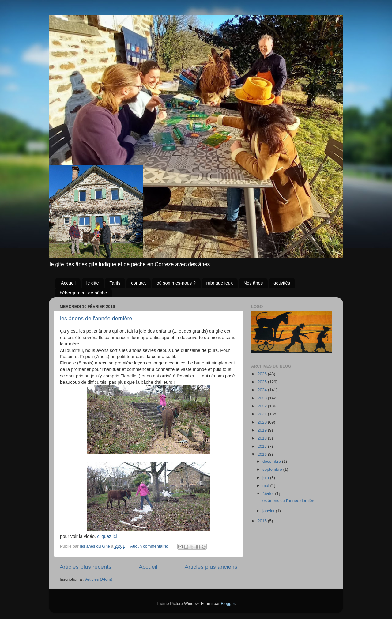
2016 (263, 454)
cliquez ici (106, 536)
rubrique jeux (219, 282)
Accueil (68, 282)
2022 (263, 406)
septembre (272, 469)
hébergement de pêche (83, 292)
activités (281, 282)
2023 (263, 398)
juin (266, 477)
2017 (263, 446)
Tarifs (114, 282)
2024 (263, 389)
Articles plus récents (85, 567)
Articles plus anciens (211, 567)
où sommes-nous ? (176, 282)
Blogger (228, 603)
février (268, 493)
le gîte (92, 282)
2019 (263, 430)
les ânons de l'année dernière (96, 318)
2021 (263, 414)
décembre (272, 461)
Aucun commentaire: (149, 546)
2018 (263, 438)
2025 (263, 381)
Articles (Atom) (98, 579)
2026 (263, 374)
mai (266, 485)
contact (138, 282)
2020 (263, 422)
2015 (263, 521)
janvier (269, 510)
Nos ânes (253, 282)
